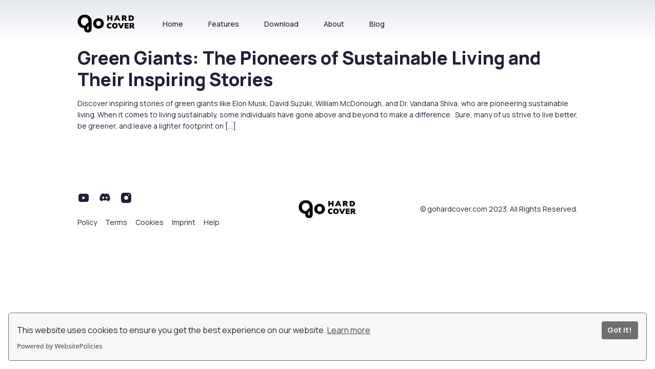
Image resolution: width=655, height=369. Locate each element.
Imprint (183, 222)
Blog (377, 24)
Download (281, 24)
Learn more (348, 330)
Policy (87, 222)
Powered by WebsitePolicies (59, 346)
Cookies (149, 222)
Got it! (619, 330)
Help (212, 222)
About (334, 24)
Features (223, 24)
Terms (116, 222)
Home (173, 24)
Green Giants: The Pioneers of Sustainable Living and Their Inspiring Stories (309, 69)
